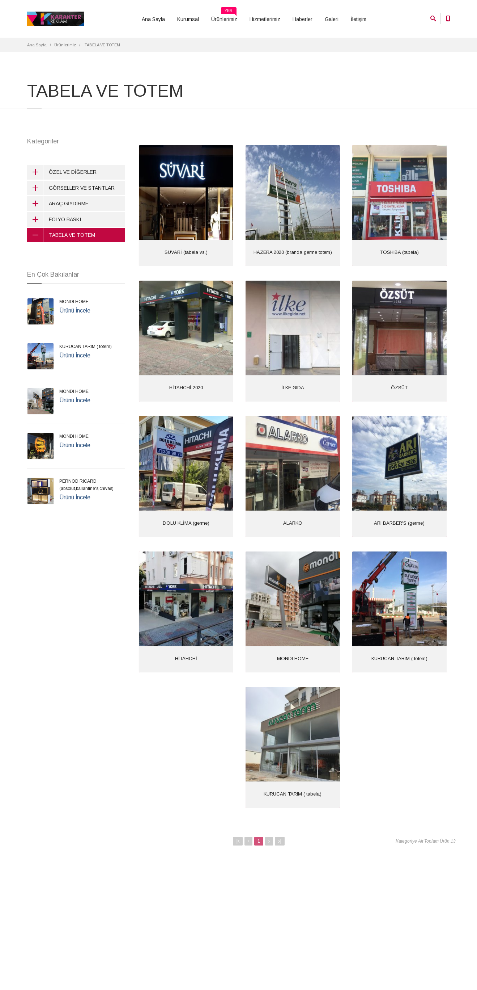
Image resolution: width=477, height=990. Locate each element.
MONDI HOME (292, 658)
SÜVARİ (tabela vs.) (186, 252)
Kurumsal (188, 19)
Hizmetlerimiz (265, 19)
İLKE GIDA (292, 387)
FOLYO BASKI (54, 219)
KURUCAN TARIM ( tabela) (292, 794)
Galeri (331, 19)
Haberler (302, 19)
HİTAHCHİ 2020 (186, 387)
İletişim (358, 19)
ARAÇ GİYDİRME (58, 203)
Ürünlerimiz (224, 16)
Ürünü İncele (74, 310)
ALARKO (292, 523)
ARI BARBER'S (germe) (399, 523)
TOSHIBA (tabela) (399, 252)
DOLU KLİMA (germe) (186, 523)
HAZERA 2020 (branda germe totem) (293, 252)
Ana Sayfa (153, 19)
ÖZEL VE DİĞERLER (62, 172)
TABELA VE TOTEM (61, 235)
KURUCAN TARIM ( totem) (399, 658)
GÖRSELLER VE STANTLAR (71, 188)
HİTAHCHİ (186, 658)
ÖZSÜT (399, 387)
